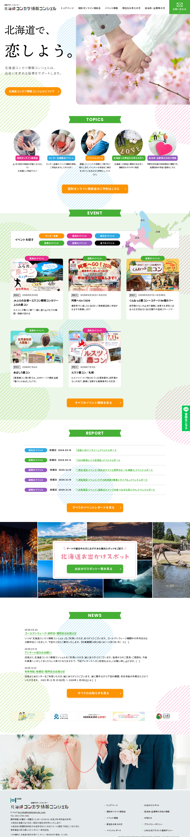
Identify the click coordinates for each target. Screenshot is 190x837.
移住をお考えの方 (114, 813)
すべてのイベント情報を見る (93, 403)
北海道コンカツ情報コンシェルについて (32, 91)
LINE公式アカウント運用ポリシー (158, 819)
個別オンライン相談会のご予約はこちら (94, 189)
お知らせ (148, 806)
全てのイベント (107, 242)
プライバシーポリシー (153, 813)
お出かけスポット (151, 794)
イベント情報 (112, 806)
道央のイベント (79, 235)
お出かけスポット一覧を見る (93, 569)
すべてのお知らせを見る (93, 682)
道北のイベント (107, 235)
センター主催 (51, 235)
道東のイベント (51, 242)
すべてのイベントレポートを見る (94, 507)
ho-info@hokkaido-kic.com (32, 801)
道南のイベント (79, 242)
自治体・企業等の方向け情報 (156, 800)
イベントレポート (114, 819)
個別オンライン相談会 (116, 800)
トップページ (112, 794)
